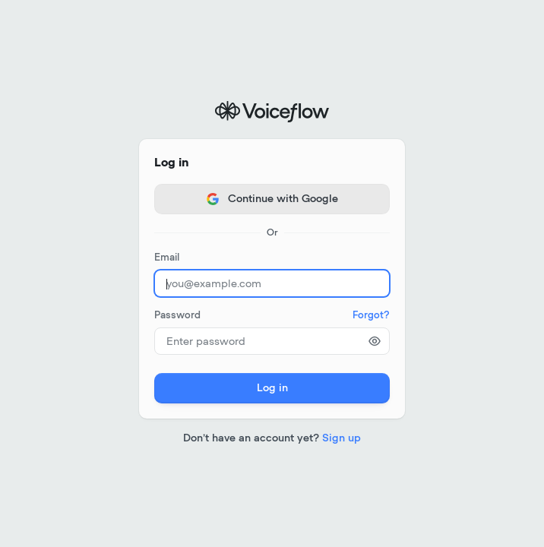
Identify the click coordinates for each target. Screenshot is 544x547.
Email (166, 258)
